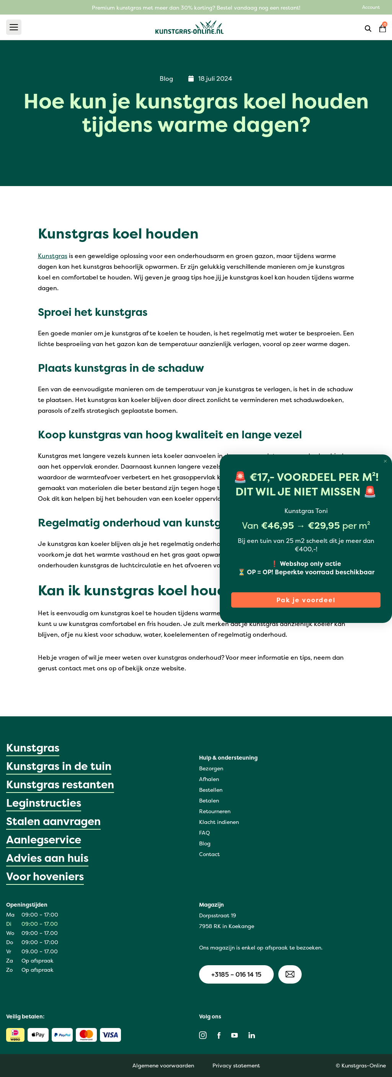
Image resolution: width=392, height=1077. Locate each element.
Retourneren (214, 811)
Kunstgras (52, 256)
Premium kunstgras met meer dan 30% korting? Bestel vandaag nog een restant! (196, 7)
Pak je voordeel (306, 600)
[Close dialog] (385, 461)
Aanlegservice (43, 839)
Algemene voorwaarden (163, 1065)
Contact (209, 854)
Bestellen (210, 789)
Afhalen (209, 779)
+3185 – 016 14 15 (236, 974)
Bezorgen (211, 768)
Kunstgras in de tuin (58, 766)
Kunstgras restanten (60, 784)
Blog (205, 843)
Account (371, 7)
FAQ (204, 832)
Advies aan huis (47, 858)
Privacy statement (236, 1065)
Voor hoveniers (45, 876)
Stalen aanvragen (53, 821)
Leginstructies (43, 803)
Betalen (209, 800)
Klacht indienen (219, 821)
